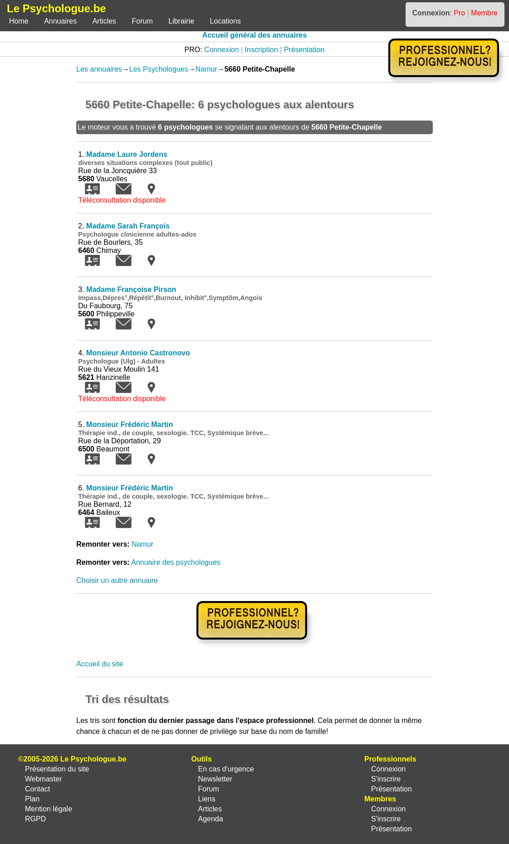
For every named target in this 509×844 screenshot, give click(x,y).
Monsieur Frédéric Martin (129, 424)
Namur (206, 69)
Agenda (210, 819)
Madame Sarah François (128, 226)
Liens (206, 799)
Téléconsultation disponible (122, 200)
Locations (225, 21)
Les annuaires (99, 69)
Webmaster (43, 779)
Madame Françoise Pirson (131, 289)
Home (19, 21)
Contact (37, 789)
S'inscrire (386, 779)
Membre (484, 13)
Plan (32, 799)
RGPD (35, 819)
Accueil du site (99, 664)
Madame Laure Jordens (126, 154)
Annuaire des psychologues (175, 562)
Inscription (261, 49)
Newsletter (215, 779)
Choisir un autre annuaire (117, 580)
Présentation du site (57, 769)
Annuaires (60, 21)
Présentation (304, 49)
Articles (104, 21)
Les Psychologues (158, 69)
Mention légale (48, 809)
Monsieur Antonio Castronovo (138, 353)
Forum (142, 21)
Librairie (181, 21)
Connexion (221, 49)
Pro (459, 13)
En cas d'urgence (226, 769)
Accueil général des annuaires (254, 35)
